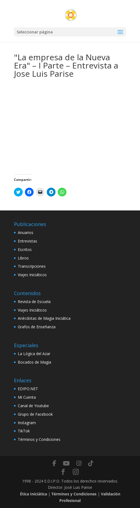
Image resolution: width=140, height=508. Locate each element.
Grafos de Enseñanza (37, 326)
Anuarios (25, 232)
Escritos (25, 249)
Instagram (27, 422)
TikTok (24, 430)
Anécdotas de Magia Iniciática (44, 318)
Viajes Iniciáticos (32, 274)
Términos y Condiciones (39, 439)
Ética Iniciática (33, 493)
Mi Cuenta (27, 397)
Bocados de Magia (34, 362)
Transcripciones (32, 266)
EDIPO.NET (28, 388)
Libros (23, 258)
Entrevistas (27, 241)
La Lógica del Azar (34, 353)
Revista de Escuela (34, 301)
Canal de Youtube (33, 405)
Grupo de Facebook (35, 414)
